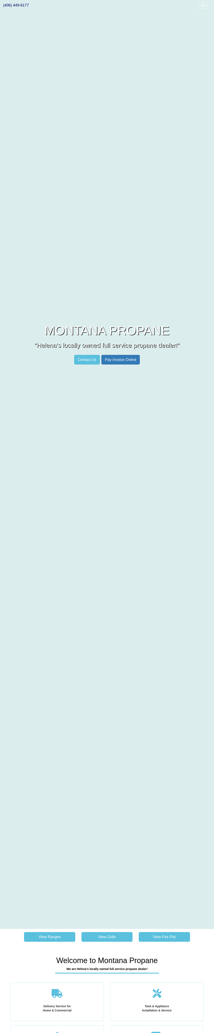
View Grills (107, 937)
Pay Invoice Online (120, 360)
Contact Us (87, 360)
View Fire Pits (164, 937)
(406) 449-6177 (16, 5)
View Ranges (50, 937)
